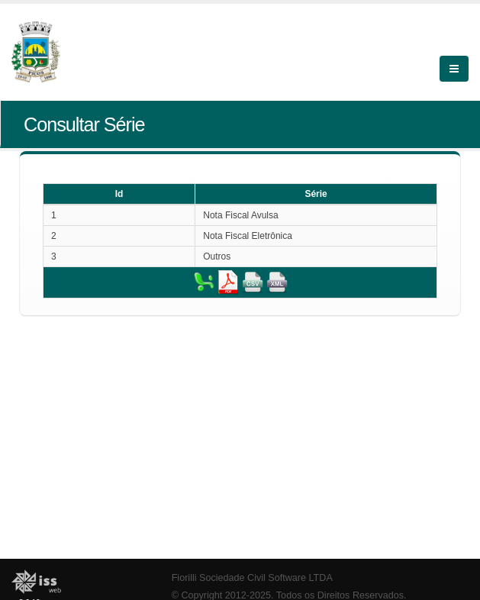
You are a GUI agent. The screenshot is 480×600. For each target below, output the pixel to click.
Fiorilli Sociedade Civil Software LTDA (252, 578)
